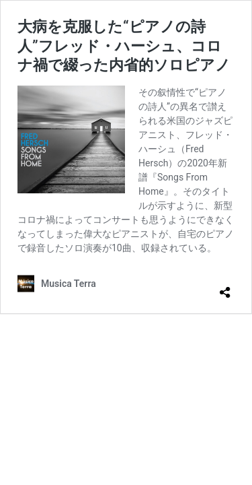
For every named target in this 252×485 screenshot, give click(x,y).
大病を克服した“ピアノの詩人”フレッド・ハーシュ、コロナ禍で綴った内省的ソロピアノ (123, 45)
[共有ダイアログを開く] (225, 287)
